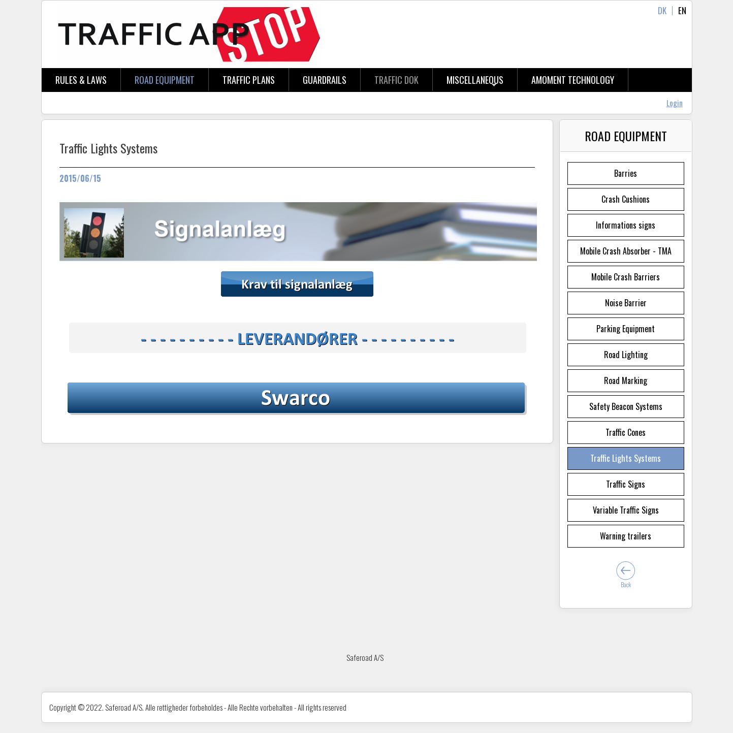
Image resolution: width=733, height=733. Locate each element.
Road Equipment (165, 79)
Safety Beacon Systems (625, 406)
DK (662, 10)
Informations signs (625, 225)
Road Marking (625, 380)
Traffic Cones (625, 432)
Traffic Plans (248, 79)
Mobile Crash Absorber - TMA (626, 251)
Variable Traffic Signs (626, 510)
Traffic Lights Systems (625, 458)
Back (626, 584)
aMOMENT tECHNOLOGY (572, 79)
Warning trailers (625, 536)
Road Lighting (626, 354)
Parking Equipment (625, 329)
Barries (625, 173)
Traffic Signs (625, 484)
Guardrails (324, 79)
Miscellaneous (475, 79)
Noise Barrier (626, 303)
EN (682, 10)
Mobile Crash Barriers (625, 277)
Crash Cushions (625, 199)
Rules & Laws (81, 79)
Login (674, 102)
